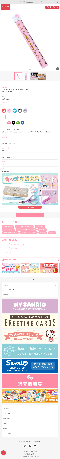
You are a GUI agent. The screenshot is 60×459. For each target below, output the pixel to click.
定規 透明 (43, 232)
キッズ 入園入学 (14, 248)
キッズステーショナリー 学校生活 (24, 226)
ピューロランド (6, 413)
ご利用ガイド (6, 285)
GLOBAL (5, 423)
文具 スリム (42, 229)
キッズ (5, 244)
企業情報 (5, 428)
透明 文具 (52, 232)
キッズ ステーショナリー (16, 244)
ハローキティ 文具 (8, 226)
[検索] (48, 7)
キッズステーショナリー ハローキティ (26, 229)
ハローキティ (5, 87)
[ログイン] (51, 7)
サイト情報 (5, 294)
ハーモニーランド (7, 418)
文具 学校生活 (40, 226)
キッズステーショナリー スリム (29, 232)
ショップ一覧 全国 (7, 434)
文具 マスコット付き (8, 229)
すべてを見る (54, 260)
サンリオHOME (6, 408)
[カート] (57, 7)
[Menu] (3, 452)
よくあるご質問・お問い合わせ (11, 290)
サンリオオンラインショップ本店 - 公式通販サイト (5, 7)
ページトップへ (29, 279)
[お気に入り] (54, 7)
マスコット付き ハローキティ (10, 232)
